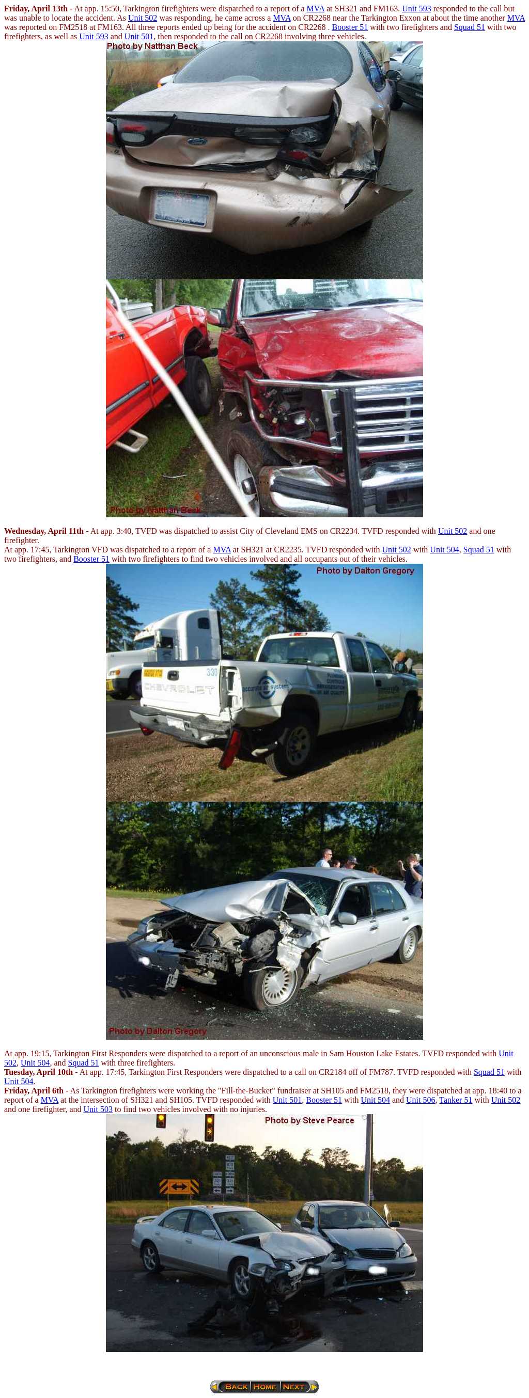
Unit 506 (420, 1099)
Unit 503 (98, 1109)
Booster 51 (350, 27)
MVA (315, 8)
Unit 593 (416, 8)
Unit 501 (139, 36)
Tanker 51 (455, 1099)
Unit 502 (142, 17)
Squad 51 (469, 27)
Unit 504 (444, 549)
